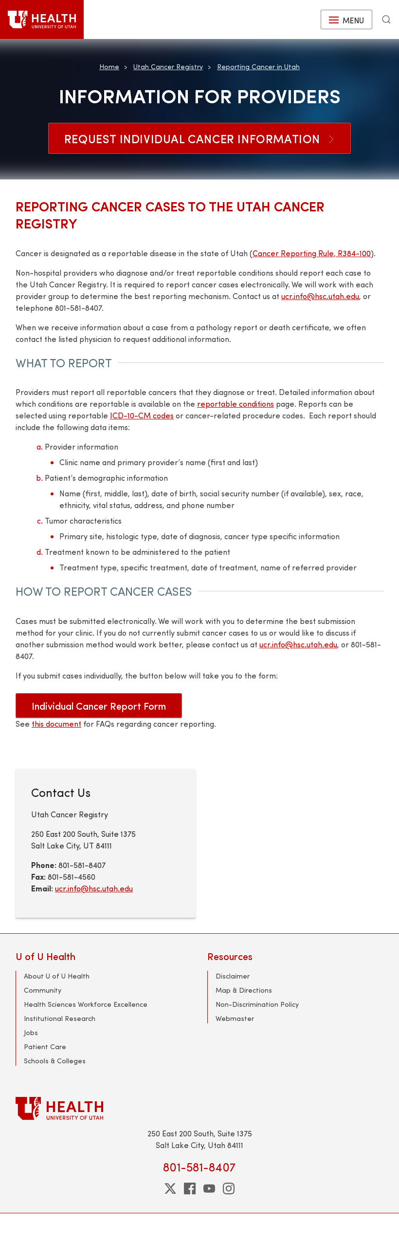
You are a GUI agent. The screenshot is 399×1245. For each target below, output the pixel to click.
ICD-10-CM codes (142, 415)
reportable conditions (235, 403)
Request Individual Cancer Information (199, 138)
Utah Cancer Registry (168, 66)
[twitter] (170, 1188)
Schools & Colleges (55, 1060)
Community (42, 990)
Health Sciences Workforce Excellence (85, 1004)
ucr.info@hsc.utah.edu (320, 296)
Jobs (31, 1032)
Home (109, 66)
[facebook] (190, 1188)
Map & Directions (244, 990)
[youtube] (209, 1188)
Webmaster (235, 1018)
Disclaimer (233, 976)
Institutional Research (59, 1018)
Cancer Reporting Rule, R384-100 (312, 253)
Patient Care (45, 1046)
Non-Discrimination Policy (257, 1004)
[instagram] (229, 1188)
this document (56, 723)
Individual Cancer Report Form (99, 705)
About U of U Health (57, 976)
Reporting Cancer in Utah (258, 66)
